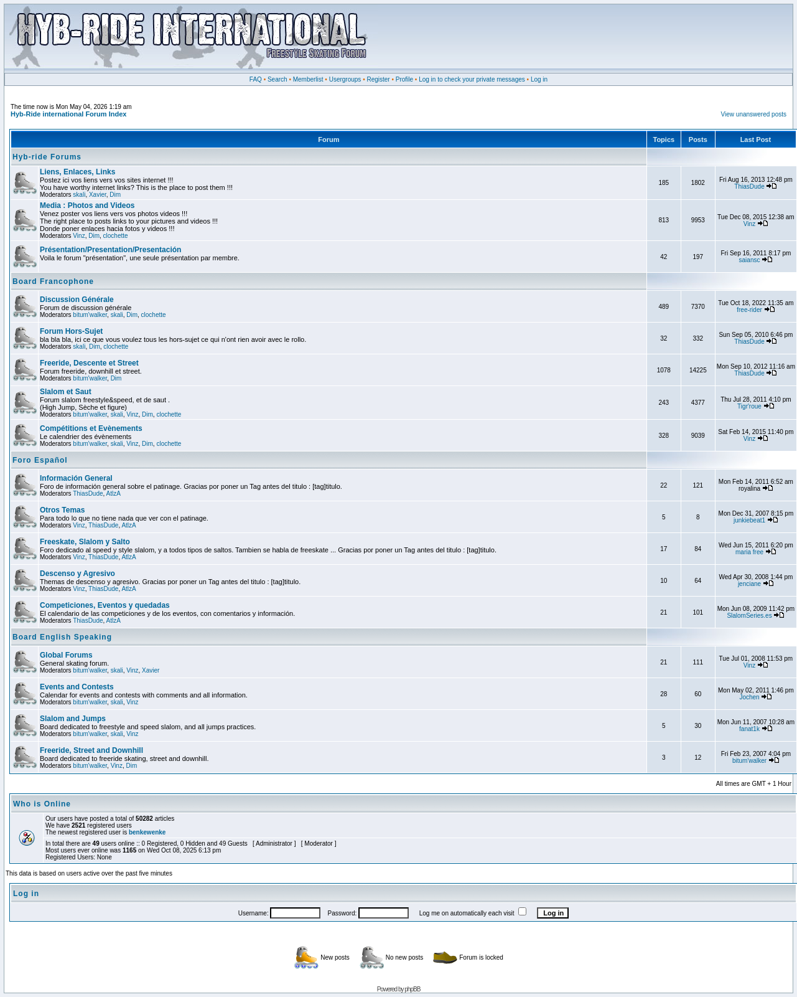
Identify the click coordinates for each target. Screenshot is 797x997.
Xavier (97, 194)
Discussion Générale (77, 299)
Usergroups (345, 79)
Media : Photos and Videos (87, 205)
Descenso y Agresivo (77, 573)
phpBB (412, 989)
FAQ (255, 79)
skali (79, 194)
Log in (539, 79)
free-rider (749, 309)
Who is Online (42, 804)
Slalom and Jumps (73, 718)
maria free (749, 552)
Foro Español (40, 460)
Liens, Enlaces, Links (77, 172)
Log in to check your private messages (472, 79)
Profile (404, 79)
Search (277, 79)
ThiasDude (749, 186)
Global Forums (66, 655)
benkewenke (147, 832)
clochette (115, 235)
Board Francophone (53, 281)
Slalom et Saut (65, 391)
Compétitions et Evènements (91, 428)
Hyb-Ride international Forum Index (68, 114)
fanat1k (749, 728)
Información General (76, 478)
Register (377, 79)
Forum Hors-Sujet (71, 331)
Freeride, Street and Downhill (91, 750)
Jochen (749, 697)
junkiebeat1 (749, 520)
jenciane (749, 583)
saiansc (749, 260)
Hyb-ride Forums (47, 157)
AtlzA (113, 493)
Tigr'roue (749, 406)
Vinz (79, 235)
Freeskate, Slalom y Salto (85, 541)
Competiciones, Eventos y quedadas (105, 605)
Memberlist (308, 79)
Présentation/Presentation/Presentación (110, 249)
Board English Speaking (62, 637)
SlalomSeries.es (749, 615)
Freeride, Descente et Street (89, 363)
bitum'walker (90, 314)
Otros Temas (62, 510)
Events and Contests (77, 687)
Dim (115, 194)
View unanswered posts (753, 114)
